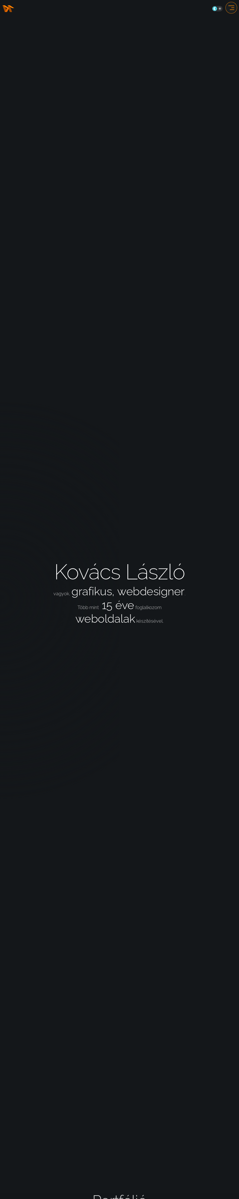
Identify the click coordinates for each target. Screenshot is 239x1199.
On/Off (217, 8)
